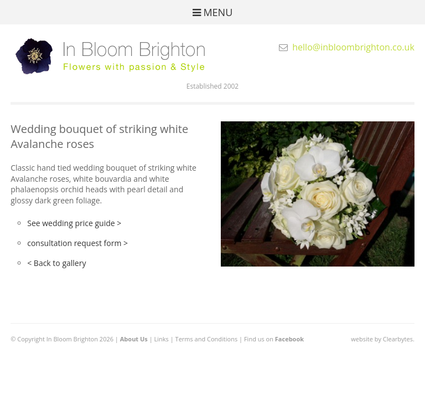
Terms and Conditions (206, 339)
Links (161, 339)
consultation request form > (77, 243)
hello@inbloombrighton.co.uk (353, 47)
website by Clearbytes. (382, 339)
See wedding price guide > (74, 223)
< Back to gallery (56, 263)
